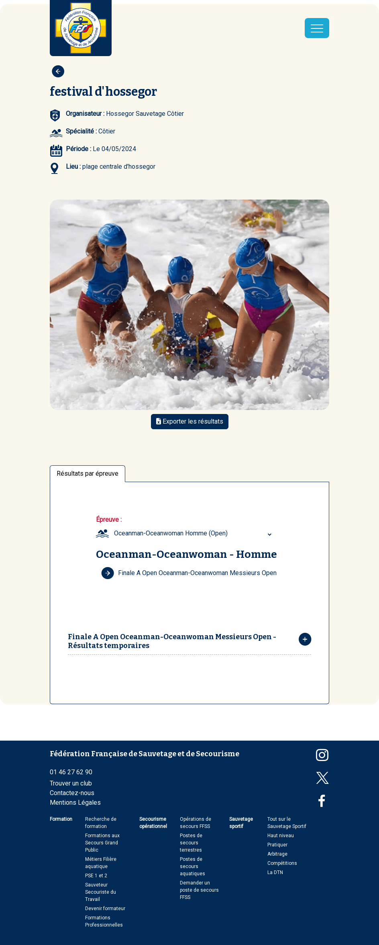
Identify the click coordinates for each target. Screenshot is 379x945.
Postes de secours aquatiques (192, 866)
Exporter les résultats (189, 421)
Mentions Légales (75, 802)
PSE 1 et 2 (96, 875)
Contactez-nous (72, 793)
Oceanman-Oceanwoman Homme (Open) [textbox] (171, 533)
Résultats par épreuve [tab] (87, 473)
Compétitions (282, 863)
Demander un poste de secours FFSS (199, 890)
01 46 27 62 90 (71, 772)
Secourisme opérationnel (153, 822)
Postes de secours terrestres (191, 843)
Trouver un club (71, 783)
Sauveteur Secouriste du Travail (100, 892)
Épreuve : (109, 519)
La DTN (275, 872)
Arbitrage (277, 854)
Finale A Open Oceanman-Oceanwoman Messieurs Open (189, 573)
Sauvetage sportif (241, 822)
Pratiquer (277, 845)
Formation (61, 819)
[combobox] (194, 533)
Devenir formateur (105, 908)
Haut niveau (280, 835)
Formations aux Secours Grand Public (102, 843)
